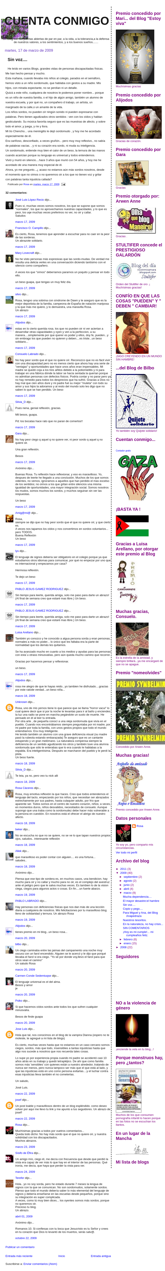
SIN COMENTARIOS (136, 928)
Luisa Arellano (24, 632)
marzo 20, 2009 (25, 938)
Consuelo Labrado (26, 354)
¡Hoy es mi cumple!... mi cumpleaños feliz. (138, 933)
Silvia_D (20, 402)
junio (127, 885)
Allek (18, 851)
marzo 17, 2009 (25, 221)
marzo (128, 892)
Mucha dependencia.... (137, 896)
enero (128, 943)
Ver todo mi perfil (126, 852)
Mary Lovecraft (24, 253)
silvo (18, 294)
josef (18, 1099)
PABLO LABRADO (27, 900)
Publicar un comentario (20, 1247)
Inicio (61, 1256)
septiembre (131, 876)
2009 (123, 872)
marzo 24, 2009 (25, 1171)
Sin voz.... (129, 904)
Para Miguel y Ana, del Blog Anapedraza (140, 914)
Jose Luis (21, 1028)
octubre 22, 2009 (26, 1238)
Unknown (21, 702)
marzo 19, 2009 (25, 894)
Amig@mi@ (23, 512)
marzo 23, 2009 (25, 1146)
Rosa (18, 1124)
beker (19, 829)
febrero (129, 939)
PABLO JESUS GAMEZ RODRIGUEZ (39, 589)
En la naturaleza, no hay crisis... (143, 924)
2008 (123, 947)
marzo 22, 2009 (25, 1093)
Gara (18, 433)
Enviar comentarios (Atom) (40, 1264)
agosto (128, 880)
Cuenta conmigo (56, 20)
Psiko (18, 1000)
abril (127, 888)
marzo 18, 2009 (25, 695)
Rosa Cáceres (24, 788)
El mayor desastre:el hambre (141, 900)
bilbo (18, 944)
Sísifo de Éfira (24, 1153)
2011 (123, 869)
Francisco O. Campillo (29, 228)
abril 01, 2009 (24, 1216)
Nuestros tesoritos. (134, 920)
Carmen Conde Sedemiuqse (33, 975)
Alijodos (20, 322)
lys (17, 551)
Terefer (19, 1178)
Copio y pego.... (133, 908)
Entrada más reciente (19, 1256)
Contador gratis (123, 450)
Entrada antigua (101, 1256)
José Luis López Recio (29, 199)
